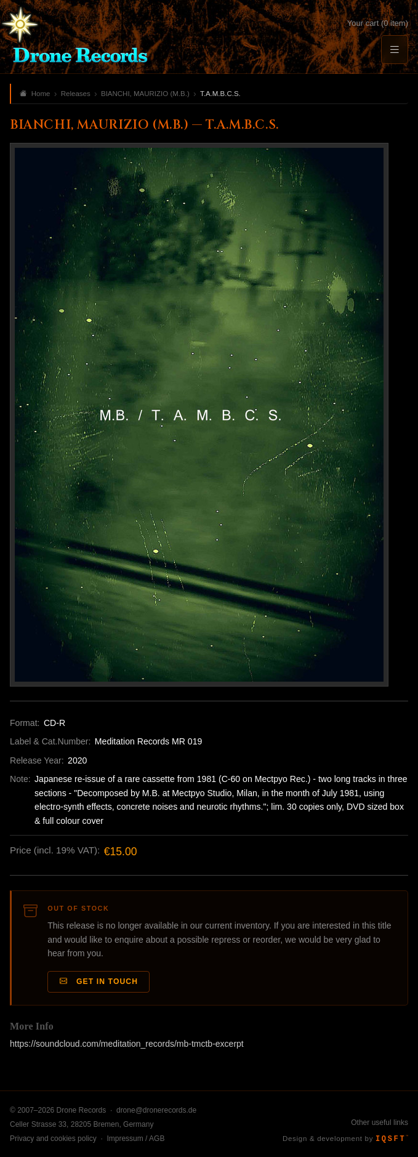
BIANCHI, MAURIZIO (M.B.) (145, 93)
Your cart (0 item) (377, 23)
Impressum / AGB (135, 1138)
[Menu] (394, 49)
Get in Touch (99, 982)
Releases (75, 93)
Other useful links (379, 1122)
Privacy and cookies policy (53, 1138)
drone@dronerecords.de (156, 1110)
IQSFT (392, 1139)
